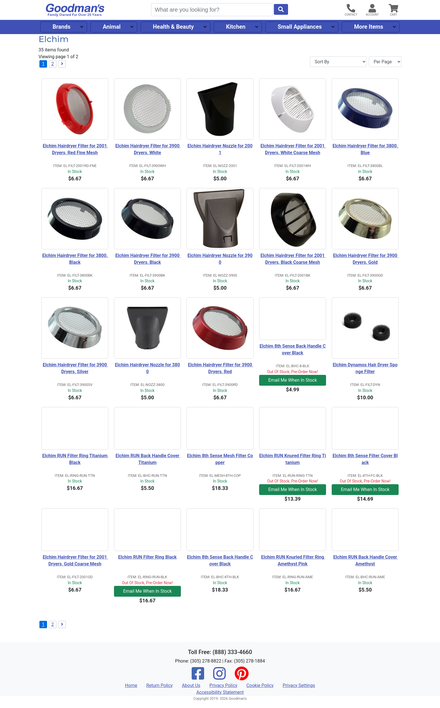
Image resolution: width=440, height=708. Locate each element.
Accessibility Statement (220, 692)
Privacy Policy (224, 685)
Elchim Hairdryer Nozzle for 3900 (219, 259)
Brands (61, 26)
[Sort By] (338, 61)
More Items (368, 26)
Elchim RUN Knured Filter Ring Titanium (292, 459)
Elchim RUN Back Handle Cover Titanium (148, 459)
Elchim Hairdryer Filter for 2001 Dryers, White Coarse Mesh (293, 149)
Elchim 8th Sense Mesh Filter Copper (220, 459)
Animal (111, 26)
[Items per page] (385, 61)
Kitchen (235, 26)
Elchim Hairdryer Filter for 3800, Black (75, 259)
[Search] (212, 9)
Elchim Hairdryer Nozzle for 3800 (147, 368)
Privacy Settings (299, 685)
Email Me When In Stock (292, 380)
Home (131, 685)
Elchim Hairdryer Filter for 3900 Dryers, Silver (75, 368)
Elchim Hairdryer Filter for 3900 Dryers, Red (220, 368)
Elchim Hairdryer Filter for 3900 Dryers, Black (148, 259)
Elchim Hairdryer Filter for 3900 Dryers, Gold (365, 259)
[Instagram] (219, 677)
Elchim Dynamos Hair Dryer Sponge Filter (365, 368)
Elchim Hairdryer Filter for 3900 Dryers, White (148, 149)
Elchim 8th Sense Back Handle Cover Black (292, 349)
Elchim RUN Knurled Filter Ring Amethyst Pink (293, 560)
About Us (191, 685)
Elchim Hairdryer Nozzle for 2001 (219, 149)
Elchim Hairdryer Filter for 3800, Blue (366, 149)
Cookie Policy (260, 685)
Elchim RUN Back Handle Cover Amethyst (365, 560)
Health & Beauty (173, 26)
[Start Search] (281, 9)
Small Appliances (300, 26)
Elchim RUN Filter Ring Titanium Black (75, 459)
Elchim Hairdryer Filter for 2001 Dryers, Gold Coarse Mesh (75, 560)
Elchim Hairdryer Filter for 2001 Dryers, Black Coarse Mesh (293, 259)
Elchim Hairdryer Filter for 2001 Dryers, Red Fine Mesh (75, 149)
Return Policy (159, 685)
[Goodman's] (75, 10)
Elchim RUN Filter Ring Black (147, 557)
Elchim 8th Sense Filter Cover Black (365, 459)
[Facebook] (198, 677)
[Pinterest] (241, 677)
